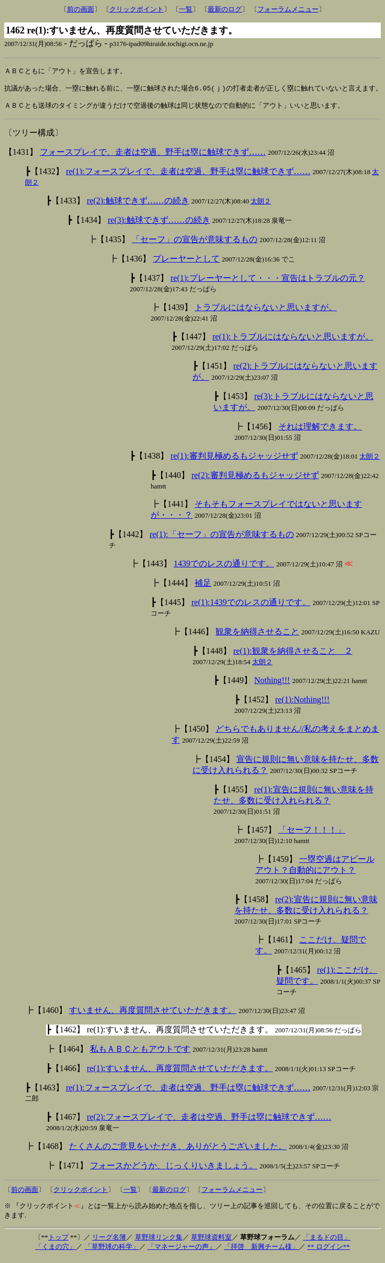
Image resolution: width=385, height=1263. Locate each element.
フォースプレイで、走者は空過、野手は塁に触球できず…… (153, 156)
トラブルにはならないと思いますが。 (266, 312)
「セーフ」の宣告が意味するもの (194, 244)
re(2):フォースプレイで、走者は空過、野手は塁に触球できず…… (209, 1121)
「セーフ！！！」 (311, 834)
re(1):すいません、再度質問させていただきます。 (180, 1072)
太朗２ (261, 206)
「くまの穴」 (55, 1251)
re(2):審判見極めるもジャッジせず (255, 479)
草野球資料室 (211, 1242)
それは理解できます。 (320, 431)
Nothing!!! (272, 684)
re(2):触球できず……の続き (138, 205)
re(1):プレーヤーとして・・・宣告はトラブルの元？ (268, 282)
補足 (203, 587)
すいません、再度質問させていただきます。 (152, 1014)
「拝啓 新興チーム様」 (261, 1251)
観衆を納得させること (257, 636)
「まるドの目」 (326, 1242)
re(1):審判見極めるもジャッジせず (234, 460)
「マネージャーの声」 (182, 1251)
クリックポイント (136, 9)
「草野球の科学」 (112, 1251)
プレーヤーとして (186, 263)
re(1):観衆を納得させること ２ (293, 655)
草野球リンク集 (159, 1242)
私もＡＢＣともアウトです (140, 1053)
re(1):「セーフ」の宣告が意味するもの (222, 538)
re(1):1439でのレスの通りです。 (251, 606)
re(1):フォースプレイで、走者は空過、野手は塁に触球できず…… (188, 176)
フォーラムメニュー (288, 9)
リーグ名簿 (109, 1242)
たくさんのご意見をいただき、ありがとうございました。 (178, 1150)
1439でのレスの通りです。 (224, 568)
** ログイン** (328, 1251)
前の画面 (80, 9)
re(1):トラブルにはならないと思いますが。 (292, 341)
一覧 (185, 9)
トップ (58, 1242)
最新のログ (225, 9)
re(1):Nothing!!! (302, 704)
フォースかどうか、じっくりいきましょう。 (173, 1170)
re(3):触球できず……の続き (159, 224)
